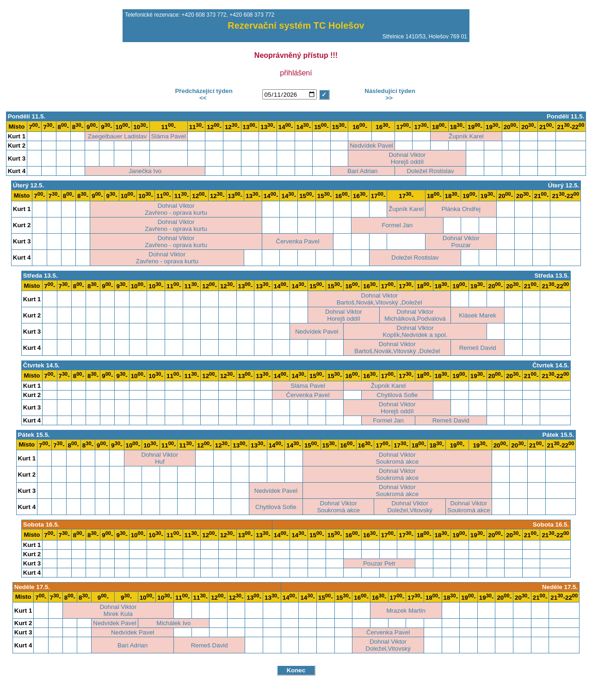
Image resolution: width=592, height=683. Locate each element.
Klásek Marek (477, 315)
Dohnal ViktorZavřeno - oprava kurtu (176, 209)
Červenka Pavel (298, 241)
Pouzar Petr (379, 563)
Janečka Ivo (145, 171)
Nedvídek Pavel (371, 145)
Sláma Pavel (168, 136)
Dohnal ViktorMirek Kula (117, 610)
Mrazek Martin (406, 610)
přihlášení (296, 73)
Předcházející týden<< (203, 94)
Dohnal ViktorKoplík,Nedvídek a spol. (414, 331)
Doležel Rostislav (430, 171)
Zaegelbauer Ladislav (117, 136)
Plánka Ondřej (460, 208)
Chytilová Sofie (397, 394)
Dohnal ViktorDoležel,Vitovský (409, 507)
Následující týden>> (389, 94)
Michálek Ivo (173, 623)
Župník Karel (466, 136)
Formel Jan (397, 225)
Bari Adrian (362, 171)
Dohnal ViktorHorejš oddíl (407, 158)
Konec (296, 670)
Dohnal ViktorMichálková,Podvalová (415, 315)
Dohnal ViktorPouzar (461, 241)
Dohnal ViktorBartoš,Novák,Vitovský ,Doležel (379, 299)
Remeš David (477, 347)
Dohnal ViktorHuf (159, 458)
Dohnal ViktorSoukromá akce (397, 458)
